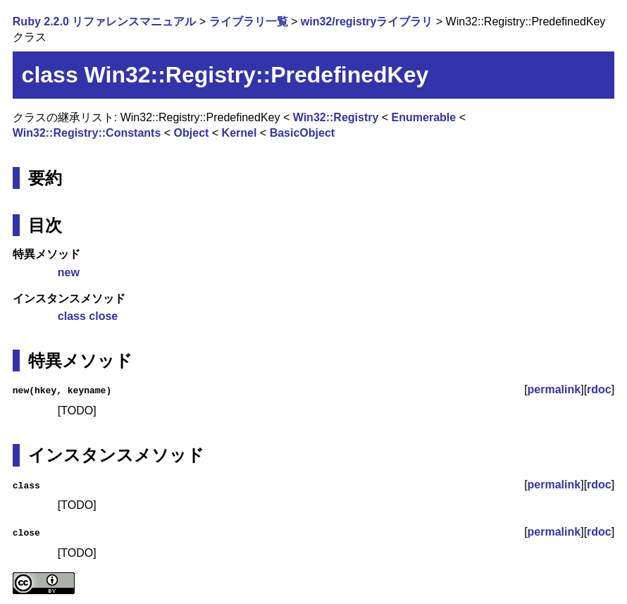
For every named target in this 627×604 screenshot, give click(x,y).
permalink (554, 389)
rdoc (599, 389)
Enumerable (424, 117)
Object (191, 133)
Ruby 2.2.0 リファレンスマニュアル (104, 21)
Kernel (239, 133)
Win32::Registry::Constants (87, 133)
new (69, 272)
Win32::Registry (336, 117)
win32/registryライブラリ (367, 21)
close (103, 316)
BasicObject (302, 133)
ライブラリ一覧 (248, 21)
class (72, 316)
